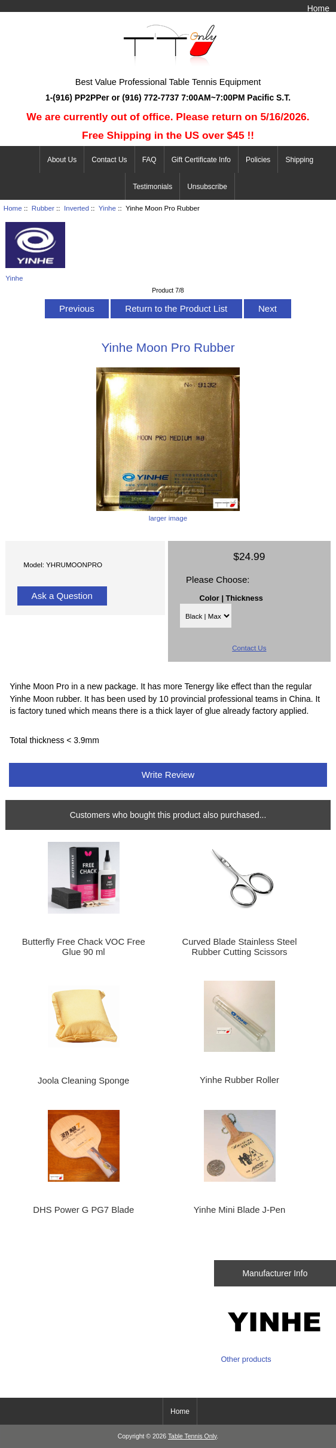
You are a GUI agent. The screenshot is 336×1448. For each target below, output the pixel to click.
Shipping (299, 160)
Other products (246, 1359)
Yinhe (107, 208)
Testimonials (152, 186)
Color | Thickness (231, 598)
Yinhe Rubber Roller (239, 1080)
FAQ (149, 160)
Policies (258, 160)
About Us (62, 160)
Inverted (76, 208)
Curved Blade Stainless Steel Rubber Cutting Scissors (239, 946)
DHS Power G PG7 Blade (83, 1210)
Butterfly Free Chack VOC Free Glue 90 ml (83, 946)
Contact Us (109, 160)
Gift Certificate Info (201, 160)
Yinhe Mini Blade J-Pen (240, 1210)
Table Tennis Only (192, 1436)
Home (318, 8)
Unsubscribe (207, 186)
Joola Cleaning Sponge (83, 1080)
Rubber (43, 208)
